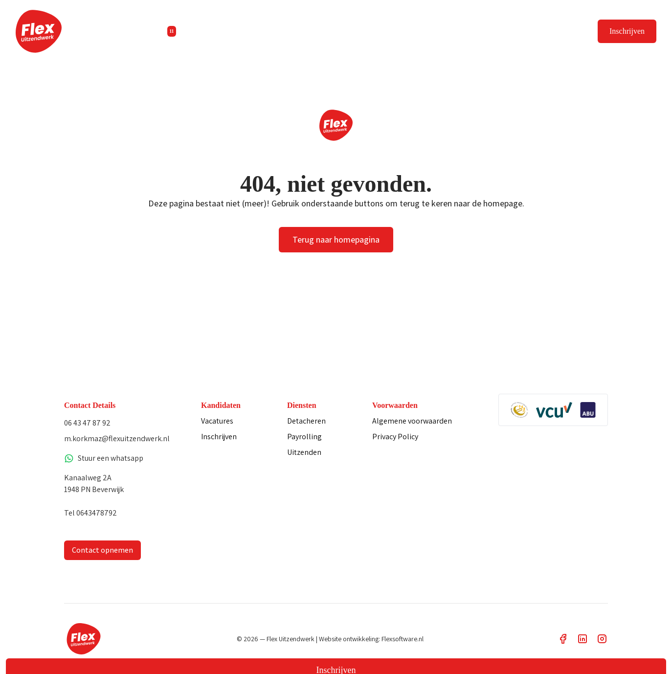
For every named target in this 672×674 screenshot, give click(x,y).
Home (141, 31)
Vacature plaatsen (552, 31)
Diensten (249, 31)
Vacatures (190, 31)
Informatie (306, 31)
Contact (358, 31)
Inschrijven (627, 31)
